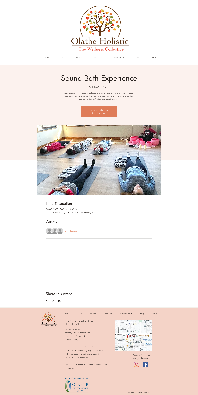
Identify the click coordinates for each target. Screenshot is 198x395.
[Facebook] (145, 364)
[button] (78, 57)
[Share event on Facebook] (47, 301)
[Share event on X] (53, 301)
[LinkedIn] (136, 364)
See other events (99, 113)
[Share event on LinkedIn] (59, 301)
